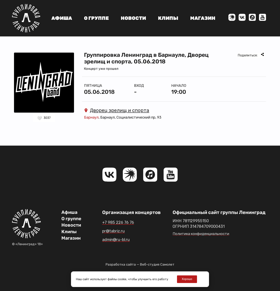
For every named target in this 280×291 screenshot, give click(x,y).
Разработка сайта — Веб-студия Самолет (140, 264)
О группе (96, 18)
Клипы (168, 18)
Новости (133, 18)
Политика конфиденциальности (203, 233)
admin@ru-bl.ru (120, 239)
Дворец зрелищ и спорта (116, 110)
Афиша (61, 18)
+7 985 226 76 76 (121, 222)
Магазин (202, 18)
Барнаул (91, 117)
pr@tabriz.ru (116, 231)
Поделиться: (251, 55)
